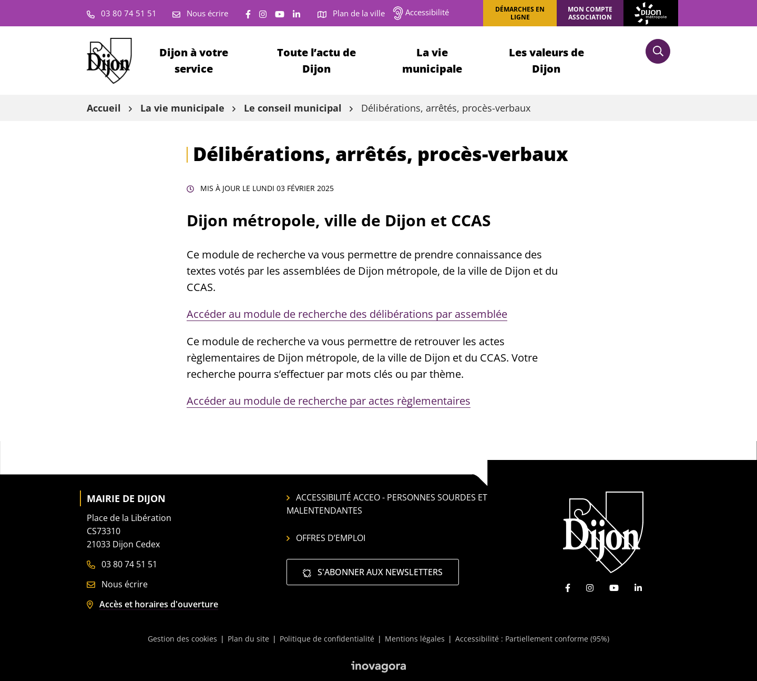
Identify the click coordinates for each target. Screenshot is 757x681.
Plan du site (248, 639)
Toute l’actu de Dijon (316, 60)
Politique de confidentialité (327, 639)
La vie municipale (432, 60)
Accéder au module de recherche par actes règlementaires (328, 401)
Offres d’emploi (326, 538)
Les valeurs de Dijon (546, 60)
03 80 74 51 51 (122, 564)
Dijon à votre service (193, 60)
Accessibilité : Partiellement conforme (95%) (532, 639)
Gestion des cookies (182, 639)
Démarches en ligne (520, 13)
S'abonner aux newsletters (373, 572)
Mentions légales (415, 639)
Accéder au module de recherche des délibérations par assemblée (347, 314)
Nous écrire (117, 584)
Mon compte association (590, 13)
